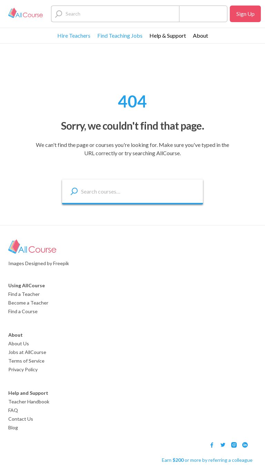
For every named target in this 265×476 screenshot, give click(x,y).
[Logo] (25, 14)
